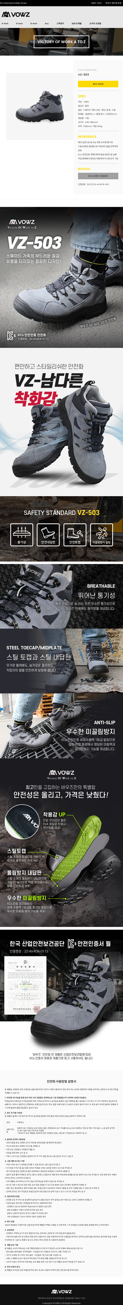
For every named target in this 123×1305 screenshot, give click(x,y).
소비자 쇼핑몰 (95, 23)
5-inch (19, 23)
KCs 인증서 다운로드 (98, 176)
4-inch (5, 23)
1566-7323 (96, 3)
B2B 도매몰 (77, 23)
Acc (47, 23)
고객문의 (60, 23)
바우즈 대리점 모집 (113, 3)
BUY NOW (98, 84)
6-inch (33, 23)
